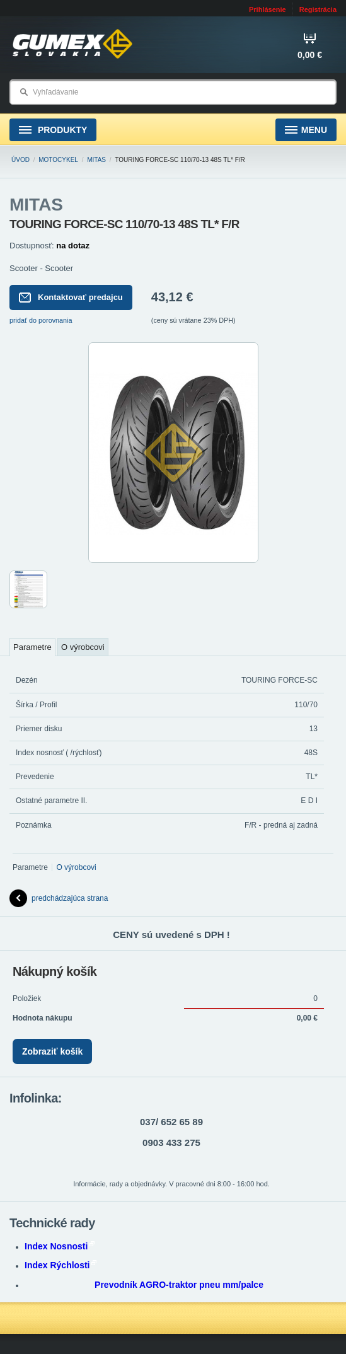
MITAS (96, 159)
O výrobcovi (83, 647)
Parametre (32, 647)
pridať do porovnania (40, 320)
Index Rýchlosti (60, 1265)
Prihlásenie (267, 9)
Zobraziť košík (52, 1051)
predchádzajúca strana (58, 898)
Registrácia (318, 9)
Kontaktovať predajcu (71, 297)
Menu (306, 130)
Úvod (20, 159)
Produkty (53, 130)
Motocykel (58, 159)
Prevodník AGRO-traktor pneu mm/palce (179, 1285)
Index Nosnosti (60, 1246)
